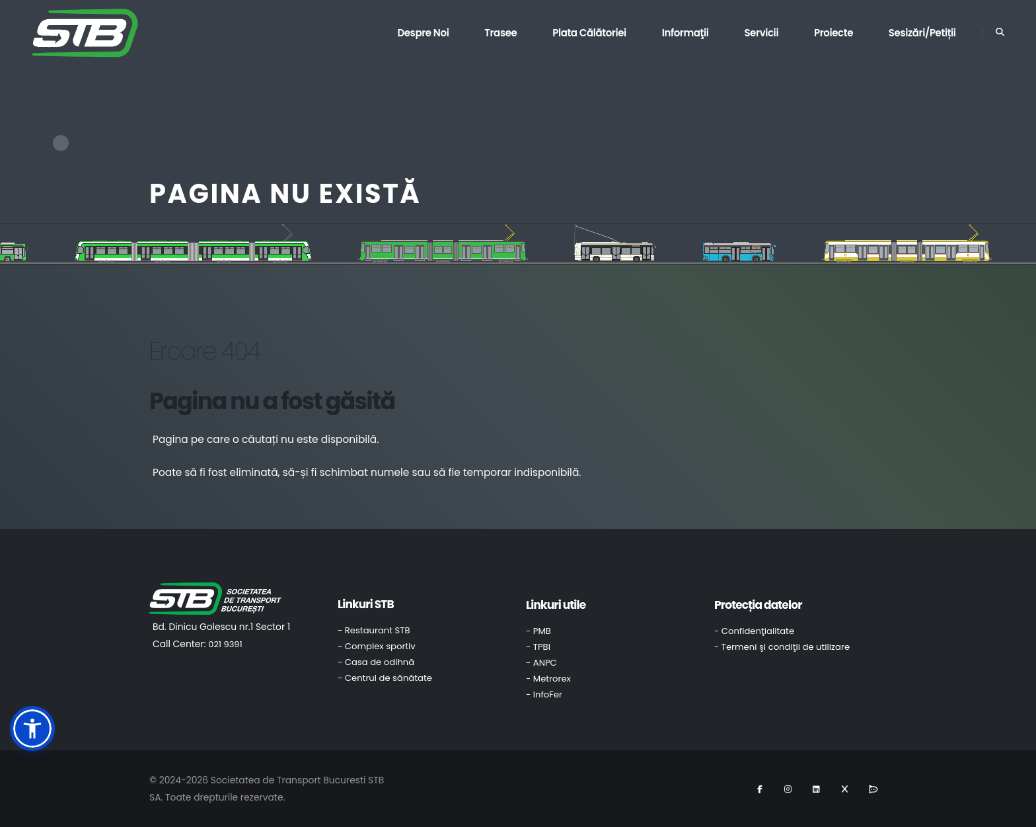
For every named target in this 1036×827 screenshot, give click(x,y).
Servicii (761, 33)
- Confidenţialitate (754, 631)
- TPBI (538, 647)
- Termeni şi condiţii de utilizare (782, 647)
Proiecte (833, 33)
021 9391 (225, 644)
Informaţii (685, 33)
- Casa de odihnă (376, 662)
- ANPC (541, 662)
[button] (32, 728)
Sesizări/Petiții (922, 33)
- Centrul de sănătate (385, 678)
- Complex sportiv (377, 646)
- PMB (538, 631)
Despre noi (423, 33)
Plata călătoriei (589, 33)
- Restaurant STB (374, 630)
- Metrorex (548, 678)
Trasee (500, 33)
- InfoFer (544, 694)
